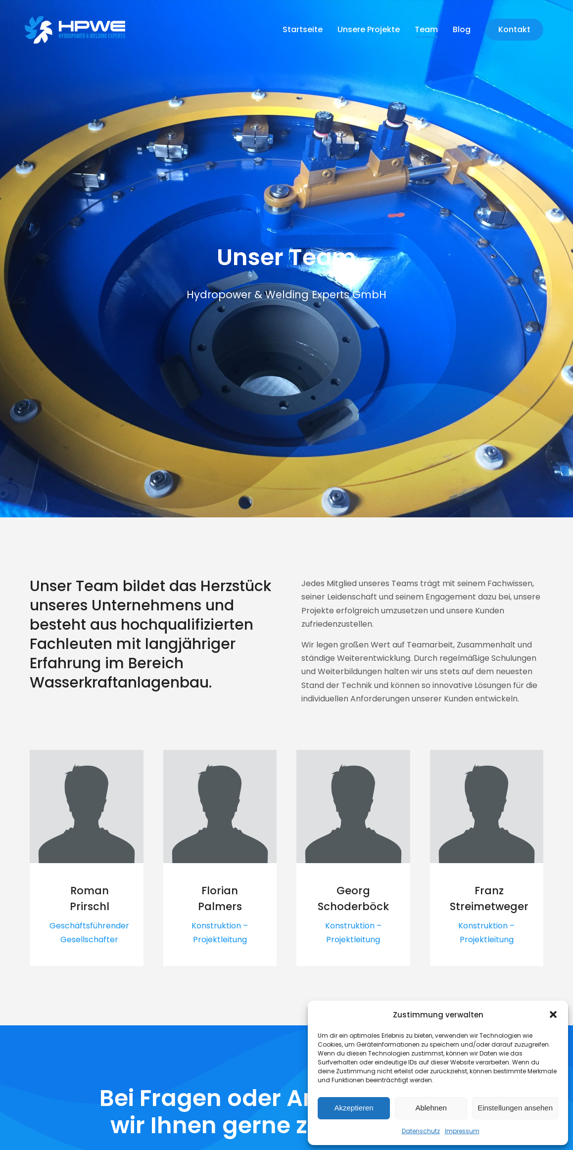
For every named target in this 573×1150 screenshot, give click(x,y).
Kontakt (514, 29)
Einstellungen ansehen (515, 1108)
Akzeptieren (353, 1108)
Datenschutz (421, 1131)
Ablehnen (430, 1108)
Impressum (462, 1131)
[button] (553, 1014)
